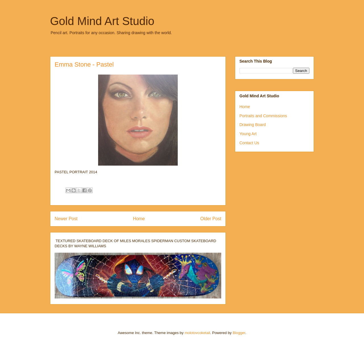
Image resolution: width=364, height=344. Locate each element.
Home (139, 218)
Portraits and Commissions (263, 116)
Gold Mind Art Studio (102, 21)
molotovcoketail (197, 333)
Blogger (239, 333)
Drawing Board (252, 124)
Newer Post (66, 218)
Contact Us (249, 143)
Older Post (210, 218)
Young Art (248, 133)
